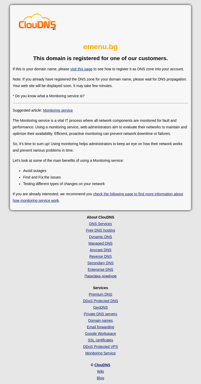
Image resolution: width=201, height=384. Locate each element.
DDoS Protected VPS (100, 347)
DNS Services (100, 224)
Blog (100, 378)
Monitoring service (58, 110)
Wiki (100, 371)
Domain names (100, 320)
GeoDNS (100, 307)
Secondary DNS (100, 263)
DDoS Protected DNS (100, 301)
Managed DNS (100, 243)
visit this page (81, 69)
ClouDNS (102, 365)
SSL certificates (100, 340)
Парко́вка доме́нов (100, 276)
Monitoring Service (100, 353)
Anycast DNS (100, 250)
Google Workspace (100, 333)
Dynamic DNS (100, 237)
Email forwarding (100, 327)
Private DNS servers (100, 314)
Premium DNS (100, 294)
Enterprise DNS (100, 269)
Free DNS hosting (100, 230)
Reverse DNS (100, 256)
